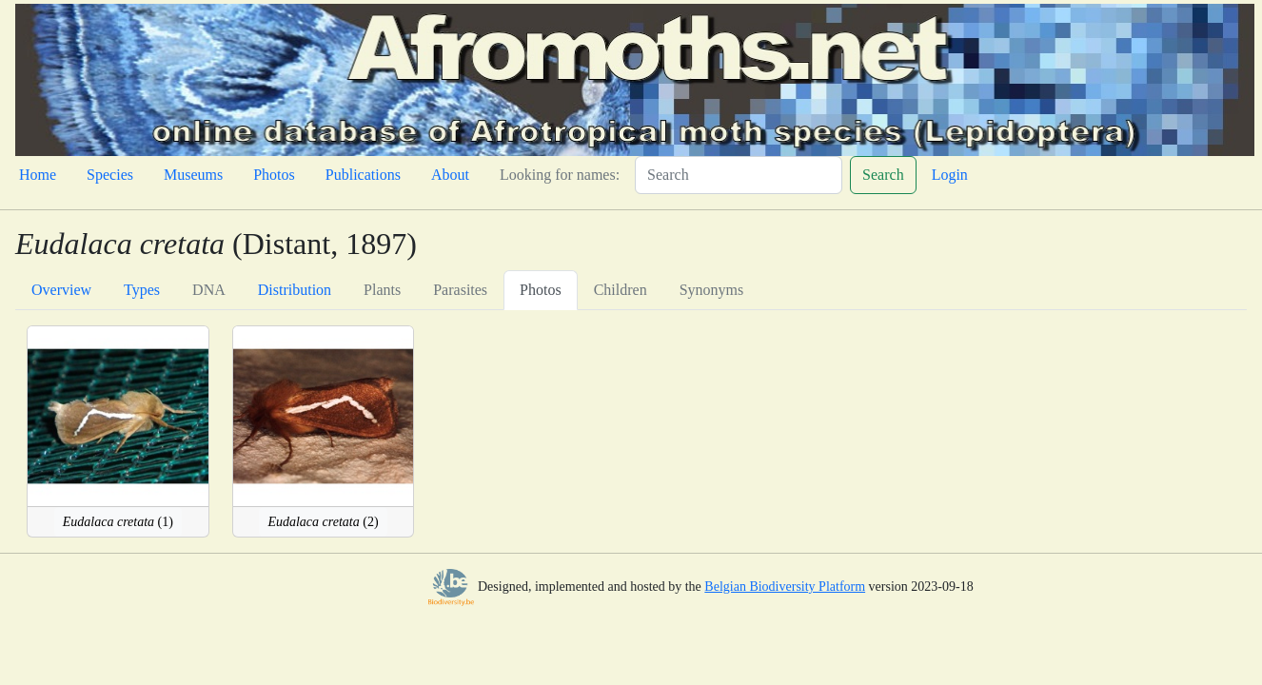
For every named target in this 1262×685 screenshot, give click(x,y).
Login (950, 174)
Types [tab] (142, 290)
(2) (322, 522)
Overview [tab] (61, 290)
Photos (274, 174)
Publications (363, 174)
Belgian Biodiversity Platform (784, 586)
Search (883, 174)
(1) (118, 522)
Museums (193, 174)
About (450, 174)
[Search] (738, 175)
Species (110, 174)
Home (37, 174)
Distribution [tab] (294, 290)
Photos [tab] (541, 290)
